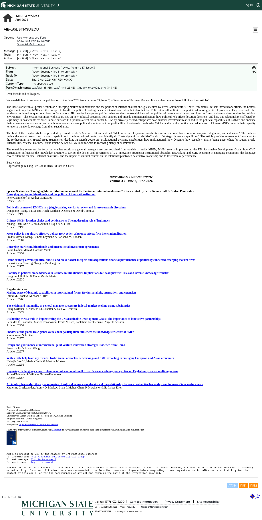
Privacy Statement (177, 501)
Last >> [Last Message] (55, 51)
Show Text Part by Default (33, 41)
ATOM (233, 485)
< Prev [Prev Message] (34, 51)
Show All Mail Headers (31, 44)
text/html (60, 87)
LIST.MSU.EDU (11, 497)
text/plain (37, 87)
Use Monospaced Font (31, 37)
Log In (248, 5)
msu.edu (131, 507)
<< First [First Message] (22, 51)
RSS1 (243, 485)
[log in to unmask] (64, 71)
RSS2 (253, 485)
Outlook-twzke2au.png (91, 87)
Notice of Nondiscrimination (154, 507)
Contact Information (144, 501)
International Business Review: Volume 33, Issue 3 (63, 67)
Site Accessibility (208, 501)
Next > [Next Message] (44, 51)
